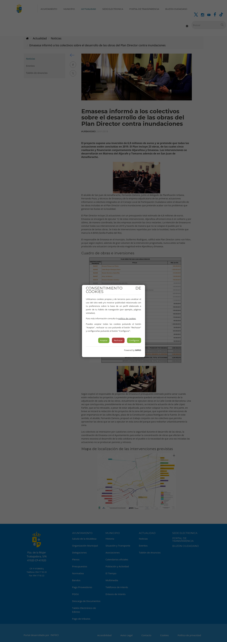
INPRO (138, 350)
